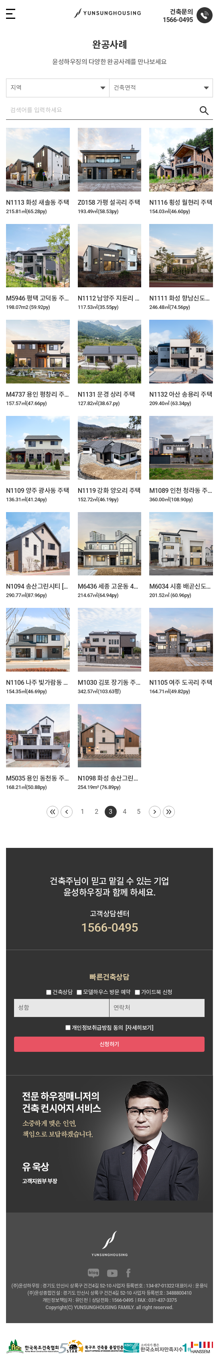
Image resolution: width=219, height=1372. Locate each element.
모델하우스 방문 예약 (106, 992)
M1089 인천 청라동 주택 (181, 490)
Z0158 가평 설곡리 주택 (109, 202)
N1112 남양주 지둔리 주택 (110, 298)
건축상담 (63, 992)
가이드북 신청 (156, 992)
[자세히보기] (139, 1028)
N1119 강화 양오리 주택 (109, 490)
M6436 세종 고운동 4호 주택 (110, 586)
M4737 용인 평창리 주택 (38, 394)
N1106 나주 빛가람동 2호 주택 (38, 682)
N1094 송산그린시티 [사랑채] (38, 586)
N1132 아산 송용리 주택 (180, 394)
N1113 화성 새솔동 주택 (37, 202)
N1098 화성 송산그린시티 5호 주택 (110, 778)
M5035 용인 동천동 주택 (38, 778)
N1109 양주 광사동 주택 (37, 490)
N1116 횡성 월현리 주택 (180, 202)
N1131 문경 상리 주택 (106, 394)
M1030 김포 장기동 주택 (110, 682)
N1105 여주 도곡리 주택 (180, 682)
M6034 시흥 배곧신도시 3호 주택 (181, 586)
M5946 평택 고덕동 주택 (38, 298)
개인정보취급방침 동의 (97, 1028)
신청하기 (109, 1044)
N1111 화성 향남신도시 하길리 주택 (181, 298)
